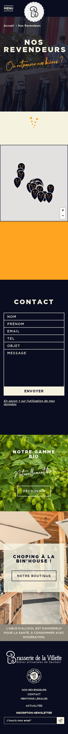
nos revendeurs (34, 689)
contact (34, 694)
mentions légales (34, 698)
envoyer (34, 391)
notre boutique (34, 575)
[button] (40, 191)
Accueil (9, 25)
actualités (34, 705)
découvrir (34, 491)
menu (8, 8)
